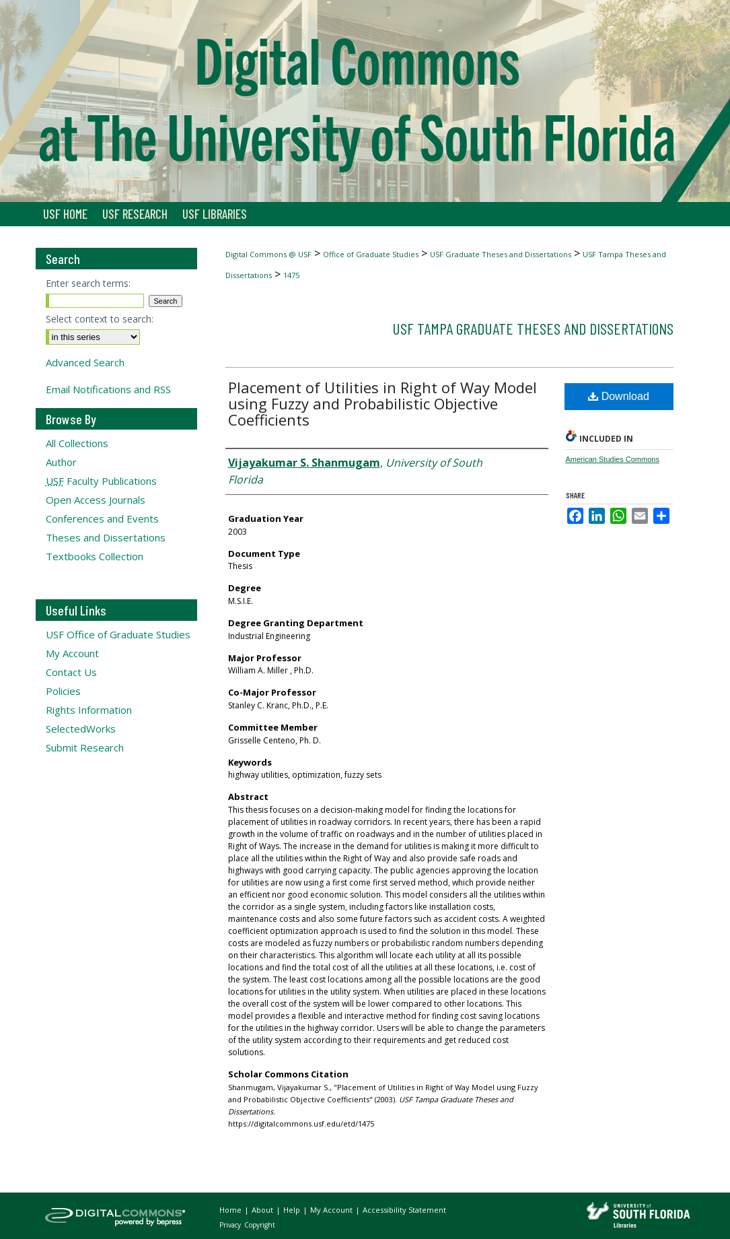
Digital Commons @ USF (268, 254)
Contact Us (71, 672)
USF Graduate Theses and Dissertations (500, 254)
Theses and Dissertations (106, 537)
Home (231, 1210)
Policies (63, 691)
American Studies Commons (612, 459)
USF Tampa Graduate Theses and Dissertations (532, 328)
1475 (291, 275)
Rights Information (89, 709)
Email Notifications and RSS (108, 389)
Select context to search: (99, 318)
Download (618, 396)
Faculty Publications (101, 481)
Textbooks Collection (94, 556)
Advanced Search (85, 362)
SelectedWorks (81, 728)
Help (292, 1210)
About (263, 1210)
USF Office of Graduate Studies (118, 634)
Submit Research (85, 747)
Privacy (231, 1225)
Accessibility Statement (404, 1210)
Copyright (259, 1225)
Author (61, 462)
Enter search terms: (88, 283)
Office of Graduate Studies (370, 254)
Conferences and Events (102, 518)
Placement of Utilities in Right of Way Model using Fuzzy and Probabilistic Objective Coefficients (382, 403)
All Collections (77, 443)
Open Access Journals (95, 499)
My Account (72, 653)
